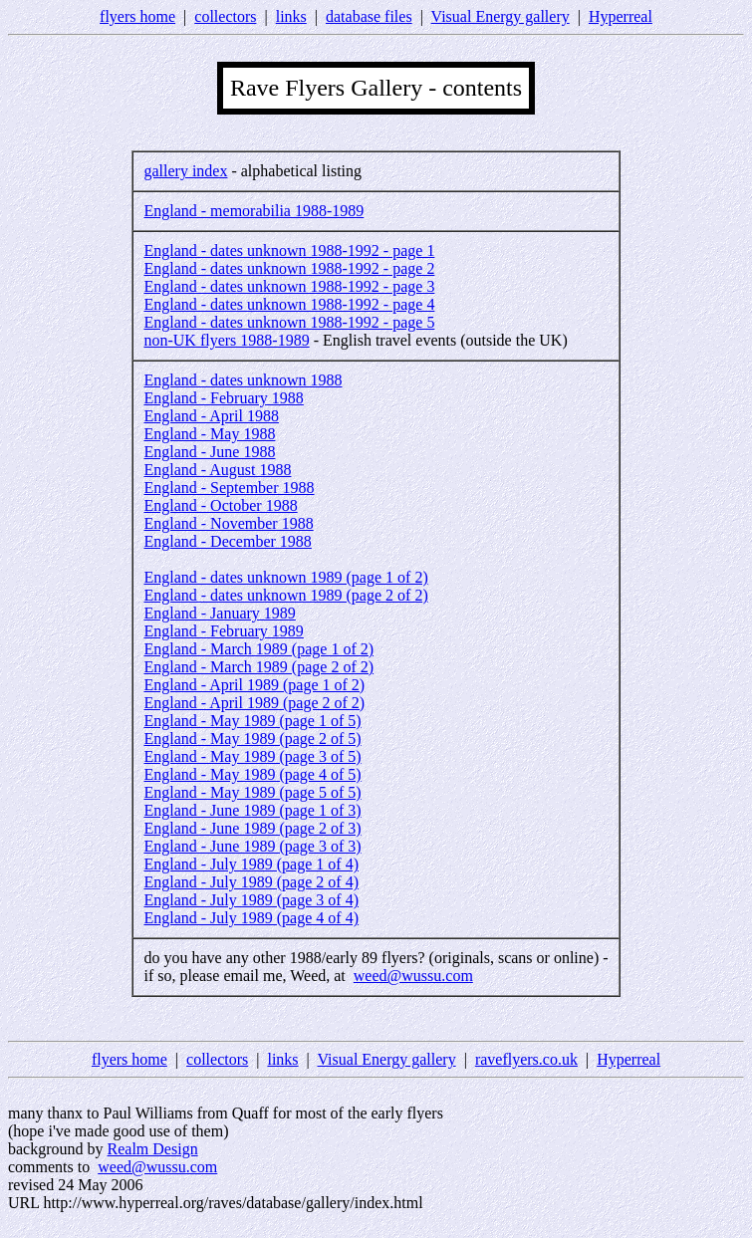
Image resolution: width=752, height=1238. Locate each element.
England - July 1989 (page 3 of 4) (251, 899)
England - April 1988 (211, 415)
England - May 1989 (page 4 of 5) (252, 774)
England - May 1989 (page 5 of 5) (252, 792)
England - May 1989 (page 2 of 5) (252, 738)
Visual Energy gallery (500, 16)
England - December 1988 (227, 541)
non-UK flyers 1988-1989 (226, 340)
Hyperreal (620, 16)
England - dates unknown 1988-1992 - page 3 (288, 286)
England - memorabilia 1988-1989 (253, 210)
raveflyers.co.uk (526, 1059)
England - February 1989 (223, 630)
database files (369, 16)
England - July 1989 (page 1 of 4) (251, 864)
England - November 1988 (228, 523)
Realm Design (153, 1148)
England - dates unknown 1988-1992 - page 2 (288, 268)
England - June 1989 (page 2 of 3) (252, 828)
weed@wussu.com (413, 975)
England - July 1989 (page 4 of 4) (251, 917)
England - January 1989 (219, 613)
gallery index (185, 170)
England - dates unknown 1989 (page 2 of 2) (285, 595)
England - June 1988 (209, 451)
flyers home (137, 16)
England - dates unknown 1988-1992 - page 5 (288, 322)
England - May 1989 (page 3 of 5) (252, 756)
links (291, 16)
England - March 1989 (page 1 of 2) (258, 648)
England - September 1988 (228, 487)
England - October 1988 (220, 505)
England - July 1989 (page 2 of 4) (251, 881)
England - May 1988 (209, 433)
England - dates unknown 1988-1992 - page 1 (288, 250)
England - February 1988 (223, 397)
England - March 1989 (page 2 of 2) (258, 666)
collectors (225, 16)
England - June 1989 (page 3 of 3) (252, 846)
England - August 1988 (217, 469)
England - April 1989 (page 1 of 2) (254, 684)
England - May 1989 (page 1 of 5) (252, 720)
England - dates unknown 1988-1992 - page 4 (288, 304)
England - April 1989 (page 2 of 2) (254, 702)
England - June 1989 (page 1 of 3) (252, 810)
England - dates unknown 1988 (242, 379)
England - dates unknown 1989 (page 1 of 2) (285, 577)
